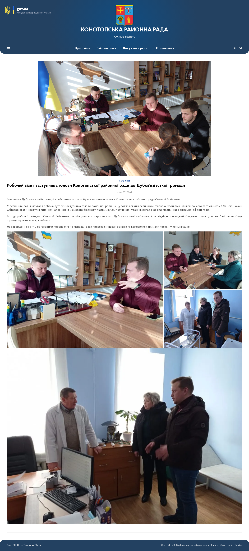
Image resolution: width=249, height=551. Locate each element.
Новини (124, 181)
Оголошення (165, 48)
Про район (82, 48)
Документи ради (135, 48)
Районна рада (107, 48)
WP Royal (36, 545)
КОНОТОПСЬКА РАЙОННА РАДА (124, 30)
